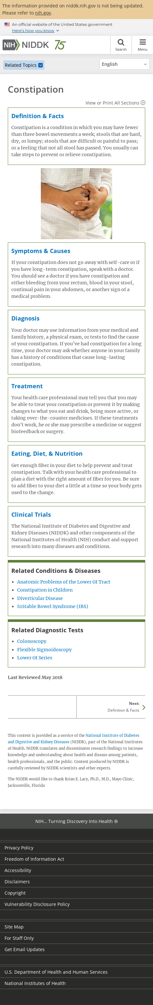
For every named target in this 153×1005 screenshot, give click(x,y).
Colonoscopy (31, 641)
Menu (142, 45)
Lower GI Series (34, 658)
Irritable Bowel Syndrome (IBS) (52, 606)
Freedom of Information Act (34, 859)
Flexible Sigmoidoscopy (44, 650)
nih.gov (43, 13)
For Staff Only (19, 938)
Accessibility (18, 870)
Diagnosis (25, 318)
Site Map (14, 927)
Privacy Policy (19, 848)
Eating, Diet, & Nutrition (47, 453)
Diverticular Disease (40, 598)
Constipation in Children (45, 590)
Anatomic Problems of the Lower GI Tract (64, 582)
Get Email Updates (25, 949)
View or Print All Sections (112, 103)
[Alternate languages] (125, 64)
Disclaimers (17, 881)
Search (121, 45)
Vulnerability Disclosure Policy (37, 904)
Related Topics (21, 65)
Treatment (27, 386)
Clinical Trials (31, 514)
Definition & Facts (37, 116)
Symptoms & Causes (40, 251)
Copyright (15, 893)
